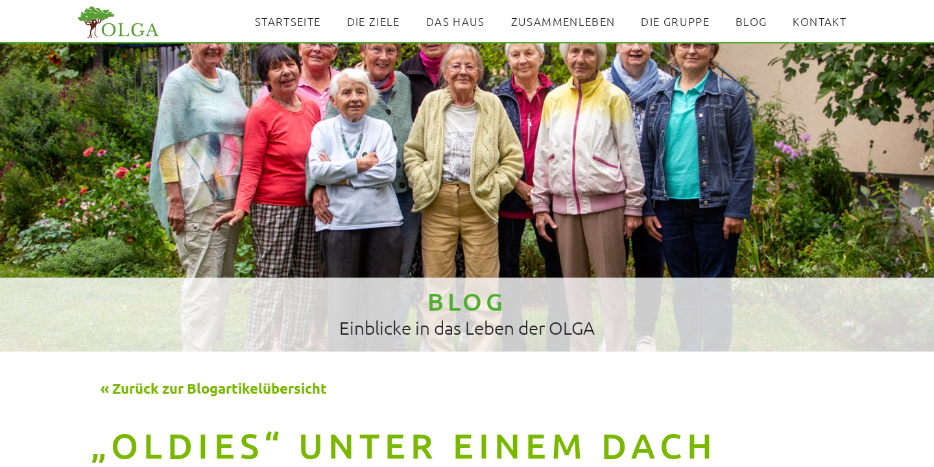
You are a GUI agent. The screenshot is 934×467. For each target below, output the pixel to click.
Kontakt (819, 21)
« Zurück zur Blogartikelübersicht (214, 388)
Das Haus (455, 21)
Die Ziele (373, 21)
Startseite (288, 21)
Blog (751, 21)
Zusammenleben (563, 21)
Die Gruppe (675, 21)
